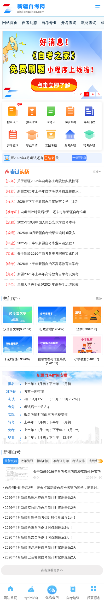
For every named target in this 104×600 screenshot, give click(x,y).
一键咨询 (79, 158)
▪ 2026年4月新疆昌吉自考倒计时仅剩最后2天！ (38, 537)
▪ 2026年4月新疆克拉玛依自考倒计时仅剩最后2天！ (41, 508)
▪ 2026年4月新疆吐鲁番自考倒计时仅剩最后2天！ (39, 517)
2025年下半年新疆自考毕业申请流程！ (39, 243)
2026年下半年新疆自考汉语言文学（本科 (41, 202)
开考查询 (68, 23)
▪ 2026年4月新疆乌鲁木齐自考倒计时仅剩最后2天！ (41, 497)
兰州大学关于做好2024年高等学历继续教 (41, 284)
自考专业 (49, 23)
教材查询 (88, 23)
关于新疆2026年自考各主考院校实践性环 (41, 253)
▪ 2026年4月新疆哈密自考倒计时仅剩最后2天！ (38, 527)
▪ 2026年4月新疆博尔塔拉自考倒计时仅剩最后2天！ (41, 547)
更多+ (97, 171)
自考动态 (29, 23)
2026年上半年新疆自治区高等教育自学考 (41, 264)
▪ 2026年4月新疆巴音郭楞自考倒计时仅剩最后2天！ (41, 557)
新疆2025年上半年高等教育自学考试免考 (41, 274)
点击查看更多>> (52, 570)
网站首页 (9, 23)
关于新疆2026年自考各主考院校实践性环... (42, 181)
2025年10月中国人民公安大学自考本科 (39, 222)
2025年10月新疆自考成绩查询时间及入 (39, 233)
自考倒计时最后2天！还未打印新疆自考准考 (45, 212)
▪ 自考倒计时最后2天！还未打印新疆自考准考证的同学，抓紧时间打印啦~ (52, 488)
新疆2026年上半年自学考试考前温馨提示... (42, 191)
